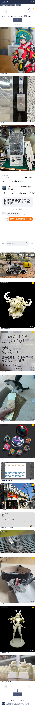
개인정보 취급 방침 (22, 700)
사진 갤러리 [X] (5, 5)
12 (32, 283)
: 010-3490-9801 (25, 704)
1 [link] (17, 24)
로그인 (19, 5)
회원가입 (13, 5)
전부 (3, 16)
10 (32, 425)
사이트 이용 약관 (13, 700)
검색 (29, 11)
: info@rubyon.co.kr (17, 704)
